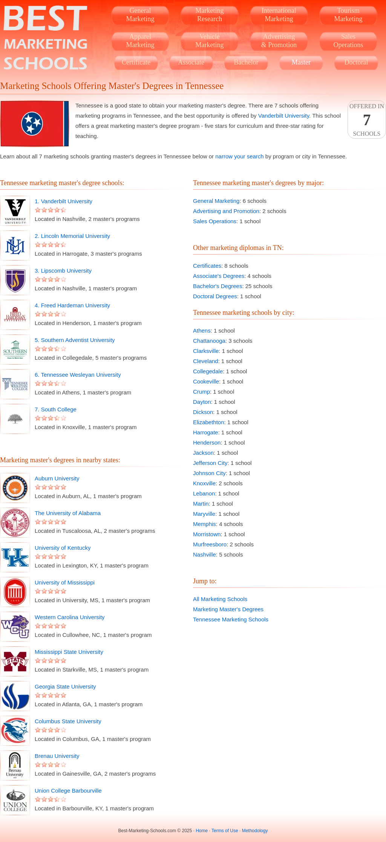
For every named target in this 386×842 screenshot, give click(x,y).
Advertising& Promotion (279, 41)
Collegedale (208, 371)
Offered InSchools (367, 120)
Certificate (136, 62)
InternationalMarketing (279, 15)
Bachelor (246, 62)
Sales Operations (214, 221)
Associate (191, 62)
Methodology (255, 830)
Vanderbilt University (283, 115)
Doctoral (356, 62)
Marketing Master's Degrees (228, 609)
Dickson (203, 412)
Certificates (207, 265)
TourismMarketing (348, 15)
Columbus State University (68, 721)
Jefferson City (210, 463)
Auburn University (57, 478)
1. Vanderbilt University (63, 201)
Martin (201, 503)
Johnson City (209, 473)
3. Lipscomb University (63, 270)
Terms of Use (224, 830)
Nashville (204, 554)
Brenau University (57, 756)
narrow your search (239, 156)
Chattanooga (209, 340)
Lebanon (204, 493)
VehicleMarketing (210, 41)
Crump (201, 391)
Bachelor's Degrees (217, 286)
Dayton (202, 402)
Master (301, 62)
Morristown (207, 534)
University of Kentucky (62, 547)
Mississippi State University (69, 652)
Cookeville (206, 381)
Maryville (204, 514)
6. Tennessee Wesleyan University (78, 374)
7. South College (56, 409)
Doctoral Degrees (215, 296)
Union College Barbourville (68, 790)
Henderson (207, 442)
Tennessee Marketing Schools (230, 619)
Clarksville (206, 351)
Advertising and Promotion (226, 211)
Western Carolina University (70, 617)
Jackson (203, 452)
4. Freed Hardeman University (72, 305)
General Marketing (216, 201)
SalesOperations (348, 41)
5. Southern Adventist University (75, 340)
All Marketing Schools (220, 599)
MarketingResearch (210, 15)
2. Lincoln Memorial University (72, 236)
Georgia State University (65, 686)
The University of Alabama (68, 513)
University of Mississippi (65, 582)
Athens (202, 330)
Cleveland (205, 361)
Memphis (204, 524)
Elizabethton (208, 422)
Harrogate (205, 432)
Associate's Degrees (218, 276)
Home (202, 830)
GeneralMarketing (140, 15)
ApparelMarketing (140, 41)
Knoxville (204, 483)
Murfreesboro (210, 544)
